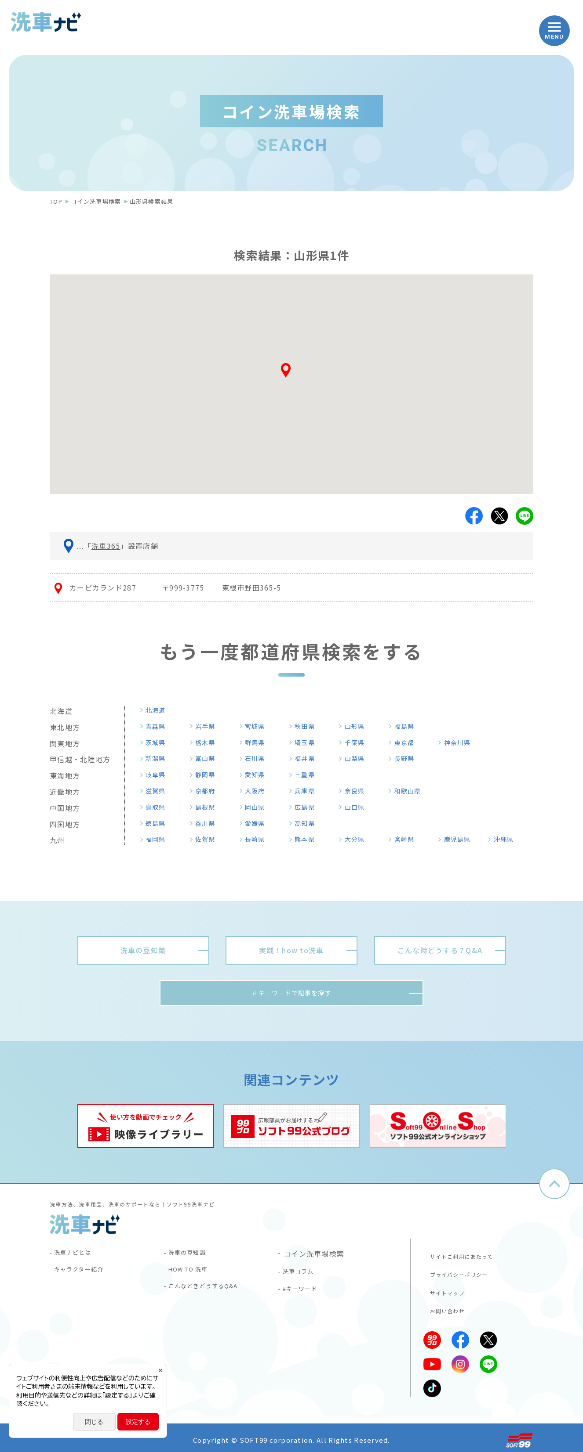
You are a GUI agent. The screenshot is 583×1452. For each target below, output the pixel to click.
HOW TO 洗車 (194, 1275)
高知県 (307, 823)
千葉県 (357, 742)
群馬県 (258, 742)
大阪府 (258, 790)
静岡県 (208, 774)
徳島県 (158, 823)
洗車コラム (302, 1275)
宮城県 (258, 726)
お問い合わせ (443, 1306)
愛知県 (258, 774)
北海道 (158, 710)
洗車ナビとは (78, 1255)
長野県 (407, 758)
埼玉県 (307, 742)
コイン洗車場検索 (96, 201)
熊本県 (307, 839)
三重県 (307, 774)
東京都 (407, 742)
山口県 (357, 807)
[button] (291, 373)
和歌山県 (411, 790)
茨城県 (158, 742)
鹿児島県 (461, 839)
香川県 (208, 823)
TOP (56, 201)
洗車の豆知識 (192, 1255)
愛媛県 (258, 823)
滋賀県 (158, 790)
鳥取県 (158, 807)
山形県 (357, 726)
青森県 (158, 726)
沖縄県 (507, 839)
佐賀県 (208, 839)
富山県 (208, 758)
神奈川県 (461, 742)
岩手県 (208, 726)
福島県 (407, 726)
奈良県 (357, 790)
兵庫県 (307, 790)
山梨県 (357, 758)
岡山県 (258, 807)
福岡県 (158, 839)
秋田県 (307, 726)
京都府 (208, 790)
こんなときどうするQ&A (211, 1294)
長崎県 (258, 839)
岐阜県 (158, 774)
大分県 (357, 839)
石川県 (258, 758)
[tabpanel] (145, 1128)
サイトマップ (443, 1289)
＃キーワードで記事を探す (291, 994)
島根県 (208, 807)
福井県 (307, 758)
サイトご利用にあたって (460, 1254)
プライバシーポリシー (457, 1272)
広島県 (307, 807)
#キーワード (305, 1294)
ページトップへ (554, 1186)
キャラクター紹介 (85, 1275)
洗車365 (105, 545)
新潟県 (158, 758)
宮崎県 (407, 839)
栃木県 (208, 742)
